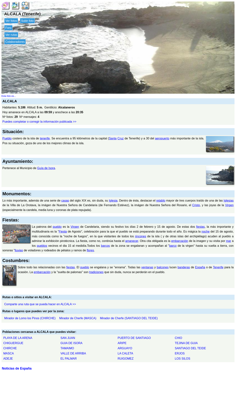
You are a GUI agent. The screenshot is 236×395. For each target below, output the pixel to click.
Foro (8, 27)
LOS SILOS (182, 358)
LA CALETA (125, 353)
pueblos (42, 245)
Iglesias (229, 200)
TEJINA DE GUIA (186, 343)
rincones (140, 236)
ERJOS (180, 353)
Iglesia (113, 200)
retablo (160, 200)
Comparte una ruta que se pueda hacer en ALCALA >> (40, 304)
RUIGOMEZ (125, 358)
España (200, 267)
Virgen (229, 205)
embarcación (179, 240)
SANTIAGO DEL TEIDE (190, 348)
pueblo (57, 226)
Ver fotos (11, 20)
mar (228, 240)
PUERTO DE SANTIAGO (134, 337)
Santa (113, 138)
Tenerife (218, 267)
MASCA (8, 353)
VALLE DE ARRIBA (73, 353)
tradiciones (96, 272)
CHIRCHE (10, 348)
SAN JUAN (67, 337)
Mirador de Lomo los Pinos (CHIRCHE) (29, 318)
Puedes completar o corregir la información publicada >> (39, 121)
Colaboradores (15, 41)
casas (65, 200)
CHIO (178, 337)
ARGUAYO (125, 348)
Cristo (196, 205)
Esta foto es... (8, 96)
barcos (105, 245)
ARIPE (122, 343)
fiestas (200, 226)
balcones (163, 267)
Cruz (120, 138)
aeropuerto (162, 138)
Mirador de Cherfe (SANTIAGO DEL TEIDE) (129, 318)
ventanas (147, 267)
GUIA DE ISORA (71, 343)
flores (90, 250)
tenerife (45, 138)
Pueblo (7, 138)
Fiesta (63, 231)
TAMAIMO (67, 348)
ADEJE (8, 358)
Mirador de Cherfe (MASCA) (77, 318)
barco (173, 245)
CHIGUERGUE (13, 343)
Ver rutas (11, 34)
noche (206, 231)
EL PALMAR (68, 358)
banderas (184, 267)
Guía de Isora (46, 168)
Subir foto (27, 20)
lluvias (19, 250)
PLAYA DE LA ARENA (17, 337)
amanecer (131, 240)
